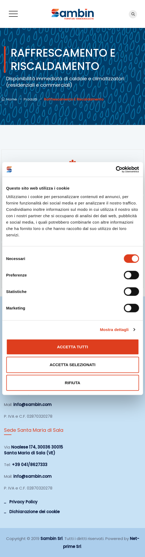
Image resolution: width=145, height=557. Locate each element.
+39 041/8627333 (29, 464)
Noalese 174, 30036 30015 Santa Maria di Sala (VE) (33, 450)
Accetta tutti (72, 346)
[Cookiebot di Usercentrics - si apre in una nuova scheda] (115, 169)
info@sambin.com (32, 404)
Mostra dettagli (114, 329)
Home (9, 99)
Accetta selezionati (72, 364)
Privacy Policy (23, 502)
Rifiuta (72, 382)
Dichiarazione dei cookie (34, 511)
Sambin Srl (51, 538)
